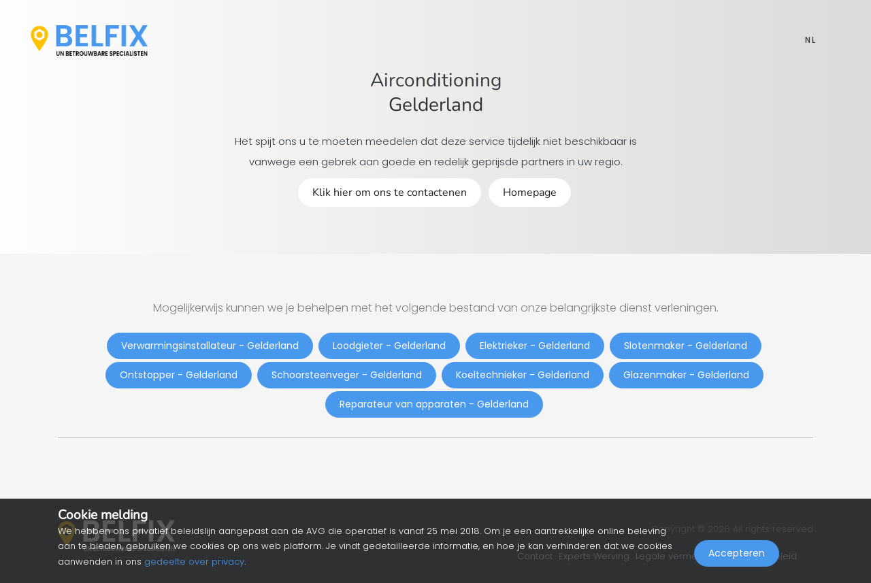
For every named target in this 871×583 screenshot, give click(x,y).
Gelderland (436, 105)
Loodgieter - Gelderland (389, 345)
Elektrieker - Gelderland (535, 345)
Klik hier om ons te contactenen (389, 192)
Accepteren (736, 553)
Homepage (530, 192)
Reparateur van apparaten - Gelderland (434, 404)
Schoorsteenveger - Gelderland (347, 375)
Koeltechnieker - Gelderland (522, 375)
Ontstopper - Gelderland (178, 375)
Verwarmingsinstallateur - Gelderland (210, 345)
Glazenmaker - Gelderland (686, 375)
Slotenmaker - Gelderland (685, 345)
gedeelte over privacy (194, 561)
